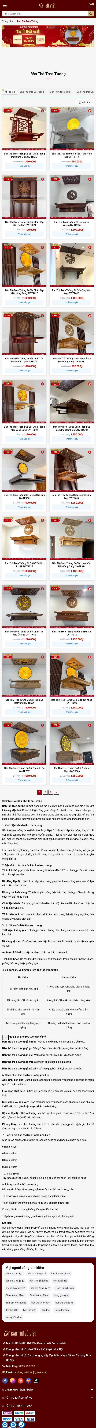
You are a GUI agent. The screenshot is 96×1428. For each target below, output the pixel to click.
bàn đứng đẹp (60, 1260)
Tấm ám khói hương (16, 1282)
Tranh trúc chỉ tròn (64, 1267)
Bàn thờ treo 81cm (39, 1274)
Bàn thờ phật (29, 1289)
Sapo (56, 1424)
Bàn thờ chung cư (64, 1282)
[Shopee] (20, 1360)
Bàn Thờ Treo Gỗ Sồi (60, 71)
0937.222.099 (27, 1345)
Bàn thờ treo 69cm (15, 1274)
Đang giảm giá (61, 1274)
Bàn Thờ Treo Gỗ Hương (32, 71)
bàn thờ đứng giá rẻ (40, 1267)
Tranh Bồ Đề (12, 1289)
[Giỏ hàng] (91, 5)
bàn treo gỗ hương (39, 1260)
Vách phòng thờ (14, 1296)
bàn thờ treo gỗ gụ (15, 1260)
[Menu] (4, 5)
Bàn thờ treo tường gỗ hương (19, 1020)
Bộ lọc (8, 70)
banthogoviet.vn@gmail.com (30, 1351)
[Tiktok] (36, 1360)
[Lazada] (28, 1360)
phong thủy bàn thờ (15, 1267)
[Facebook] (5, 1360)
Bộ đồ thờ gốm (62, 1289)
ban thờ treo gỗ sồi (60, 1252)
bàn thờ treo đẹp (14, 1252)
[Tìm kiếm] (91, 13)
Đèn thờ (45, 1289)
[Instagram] (13, 1360)
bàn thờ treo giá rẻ (37, 1252)
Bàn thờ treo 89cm (40, 1282)
